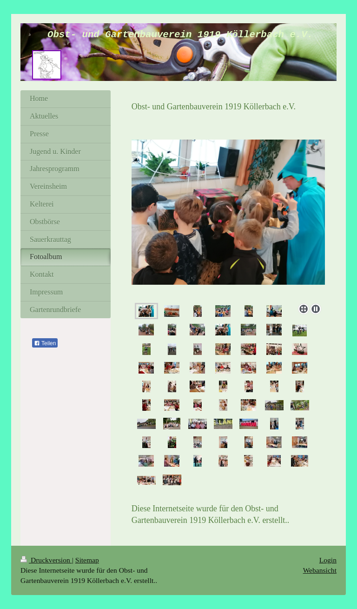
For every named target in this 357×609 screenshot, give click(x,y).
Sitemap (87, 560)
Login (328, 560)
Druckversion (46, 560)
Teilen (45, 343)
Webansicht (320, 570)
